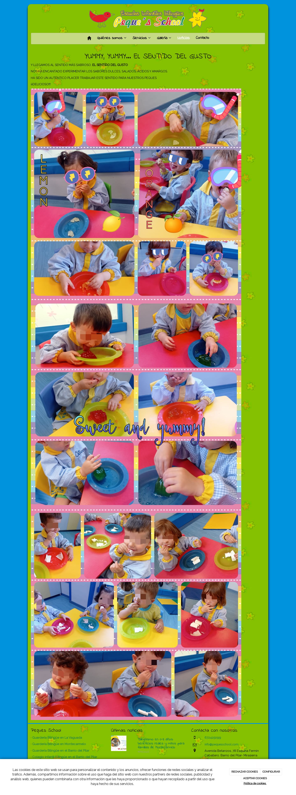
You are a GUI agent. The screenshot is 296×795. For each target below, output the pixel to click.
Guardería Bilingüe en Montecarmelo (59, 744)
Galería (164, 38)
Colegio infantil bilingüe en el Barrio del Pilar (64, 757)
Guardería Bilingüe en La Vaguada (57, 738)
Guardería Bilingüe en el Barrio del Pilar (60, 750)
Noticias (183, 38)
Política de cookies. (255, 783)
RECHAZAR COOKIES (244, 771)
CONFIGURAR (271, 771)
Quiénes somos (111, 38)
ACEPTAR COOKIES (255, 778)
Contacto (202, 38)
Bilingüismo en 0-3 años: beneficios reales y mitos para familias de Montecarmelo (161, 743)
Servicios (142, 38)
